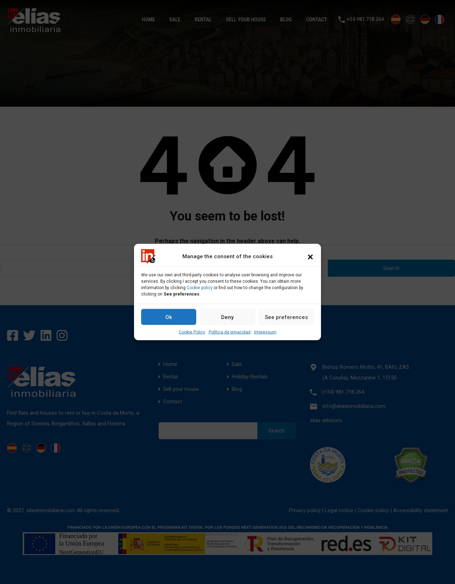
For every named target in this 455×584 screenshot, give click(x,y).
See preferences (286, 317)
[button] (310, 256)
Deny (227, 317)
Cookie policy (200, 287)
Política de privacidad (230, 332)
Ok (168, 317)
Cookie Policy (192, 332)
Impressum (265, 332)
